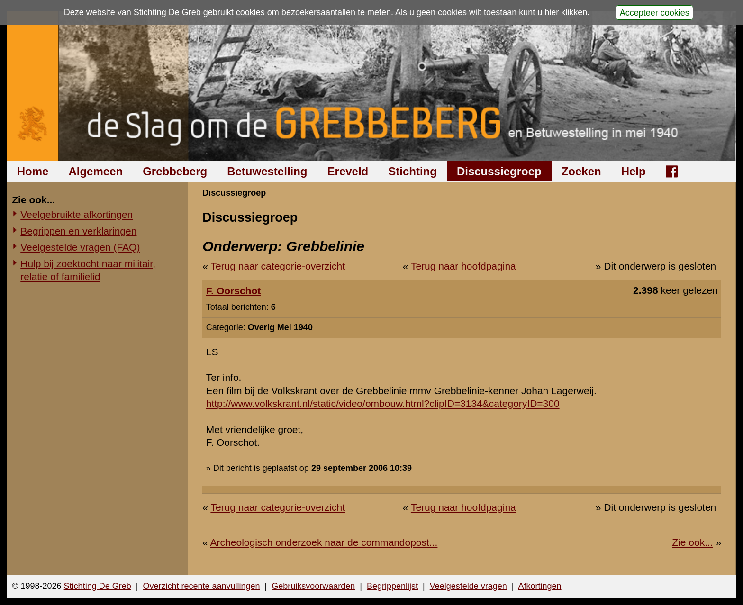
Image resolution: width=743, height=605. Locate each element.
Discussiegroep (499, 171)
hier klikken (565, 12)
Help (633, 171)
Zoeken (581, 171)
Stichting (412, 171)
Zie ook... (692, 542)
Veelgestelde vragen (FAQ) (80, 247)
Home (33, 171)
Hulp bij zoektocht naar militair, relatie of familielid (87, 270)
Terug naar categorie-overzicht (277, 266)
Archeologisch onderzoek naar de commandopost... (324, 542)
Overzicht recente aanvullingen (201, 586)
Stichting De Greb (97, 586)
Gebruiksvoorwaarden (313, 586)
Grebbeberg (175, 171)
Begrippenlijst (392, 586)
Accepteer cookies (654, 12)
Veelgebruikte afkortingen (76, 214)
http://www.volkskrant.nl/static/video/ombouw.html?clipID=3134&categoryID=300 (383, 403)
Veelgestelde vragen (468, 586)
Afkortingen (540, 586)
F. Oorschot (233, 290)
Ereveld (348, 171)
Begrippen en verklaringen (78, 231)
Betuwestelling (267, 171)
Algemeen (95, 171)
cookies (250, 12)
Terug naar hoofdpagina (463, 266)
